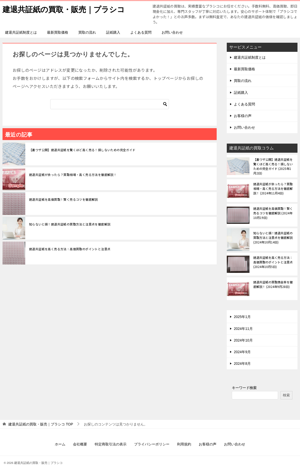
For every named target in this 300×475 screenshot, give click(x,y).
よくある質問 (141, 32)
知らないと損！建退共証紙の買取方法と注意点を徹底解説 (69, 224)
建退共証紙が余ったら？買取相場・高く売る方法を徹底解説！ (73, 174)
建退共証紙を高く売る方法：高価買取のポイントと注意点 (69, 249)
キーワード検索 (244, 388)
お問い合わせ (172, 32)
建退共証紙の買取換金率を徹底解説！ (273, 284)
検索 (286, 395)
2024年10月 (243, 340)
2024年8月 (242, 363)
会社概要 (80, 444)
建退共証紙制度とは (21, 32)
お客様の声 (243, 116)
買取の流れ (87, 32)
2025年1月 (242, 317)
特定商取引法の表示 (111, 444)
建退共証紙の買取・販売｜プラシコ (64, 8)
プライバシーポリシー (151, 444)
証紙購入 (113, 32)
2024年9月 (242, 352)
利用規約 (184, 444)
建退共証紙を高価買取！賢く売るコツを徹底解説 (63, 199)
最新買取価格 (57, 32)
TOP (40, 424)
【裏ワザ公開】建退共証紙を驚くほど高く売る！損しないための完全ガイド (82, 150)
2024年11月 (243, 329)
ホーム (60, 444)
